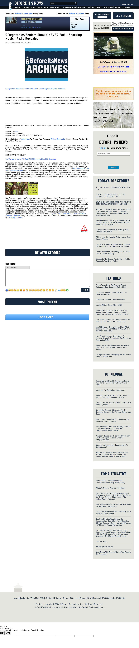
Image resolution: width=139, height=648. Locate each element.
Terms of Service (70, 598)
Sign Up (130, 4)
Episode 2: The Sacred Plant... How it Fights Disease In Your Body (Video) (113, 260)
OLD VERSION (123, 15)
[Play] (113, 46)
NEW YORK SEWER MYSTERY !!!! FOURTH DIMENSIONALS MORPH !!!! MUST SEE (113, 203)
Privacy (57, 598)
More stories (37, 27)
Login (124, 4)
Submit (113, 167)
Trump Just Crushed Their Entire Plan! (110, 300)
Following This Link (15, 218)
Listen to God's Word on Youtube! (113, 67)
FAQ (42, 598)
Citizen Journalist (58, 139)
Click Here (25, 139)
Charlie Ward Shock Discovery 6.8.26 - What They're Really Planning (113, 253)
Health (33, 7)
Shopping (117, 7)
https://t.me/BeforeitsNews (105, 121)
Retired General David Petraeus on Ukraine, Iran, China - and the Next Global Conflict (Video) (113, 347)
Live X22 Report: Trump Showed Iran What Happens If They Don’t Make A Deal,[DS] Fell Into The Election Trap (113, 329)
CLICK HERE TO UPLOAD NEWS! (123, 29)
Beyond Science (42, 7)
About (17, 598)
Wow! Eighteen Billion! (104, 547)
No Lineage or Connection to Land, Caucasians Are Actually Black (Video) (110, 482)
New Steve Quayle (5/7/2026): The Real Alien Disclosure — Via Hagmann (113, 505)
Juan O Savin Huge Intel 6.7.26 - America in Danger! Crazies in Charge (112, 420)
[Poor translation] (7, 633)
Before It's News (28, 3)
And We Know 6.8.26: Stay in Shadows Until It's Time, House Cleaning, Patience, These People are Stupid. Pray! (113, 222)
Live (88, 7)
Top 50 (99, 7)
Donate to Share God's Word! (113, 71)
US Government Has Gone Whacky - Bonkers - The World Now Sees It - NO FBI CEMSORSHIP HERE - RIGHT (113, 428)
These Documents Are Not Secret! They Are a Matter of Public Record (113, 513)
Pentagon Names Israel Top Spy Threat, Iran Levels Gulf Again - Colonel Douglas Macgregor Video (113, 438)
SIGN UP (103, 148)
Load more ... (47, 317)
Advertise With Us (29, 598)
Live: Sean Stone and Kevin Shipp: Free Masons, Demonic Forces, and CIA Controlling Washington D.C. (113, 338)
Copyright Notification (90, 598)
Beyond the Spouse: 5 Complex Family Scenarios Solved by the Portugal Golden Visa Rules (113, 412)
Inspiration (81, 7)
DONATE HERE (102, 17)
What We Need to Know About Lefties (110, 488)
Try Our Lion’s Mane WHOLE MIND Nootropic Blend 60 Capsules (30, 159)
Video (93, 7)
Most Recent (108, 7)
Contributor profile (26, 27)
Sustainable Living (69, 7)
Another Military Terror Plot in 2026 (109, 305)
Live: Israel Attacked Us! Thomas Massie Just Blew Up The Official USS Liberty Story (113, 321)
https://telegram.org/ (123, 113)
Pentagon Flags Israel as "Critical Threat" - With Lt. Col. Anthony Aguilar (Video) (112, 396)
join (16, 131)
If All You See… (102, 541)
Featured (18, 7)
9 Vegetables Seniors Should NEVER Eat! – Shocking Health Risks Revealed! (35, 89)
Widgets (121, 598)
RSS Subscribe (108, 598)
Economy (26, 7)
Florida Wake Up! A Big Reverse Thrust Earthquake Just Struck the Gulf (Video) (111, 286)
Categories (126, 7)
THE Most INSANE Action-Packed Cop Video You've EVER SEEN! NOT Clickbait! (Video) (113, 245)
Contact (49, 598)
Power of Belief (55, 7)
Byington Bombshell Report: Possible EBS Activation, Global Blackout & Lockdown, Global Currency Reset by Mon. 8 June (112, 454)
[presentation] (113, 160)
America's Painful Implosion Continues (110, 390)
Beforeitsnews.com (24, 13)
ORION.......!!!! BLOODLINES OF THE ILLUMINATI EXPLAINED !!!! (110, 196)
